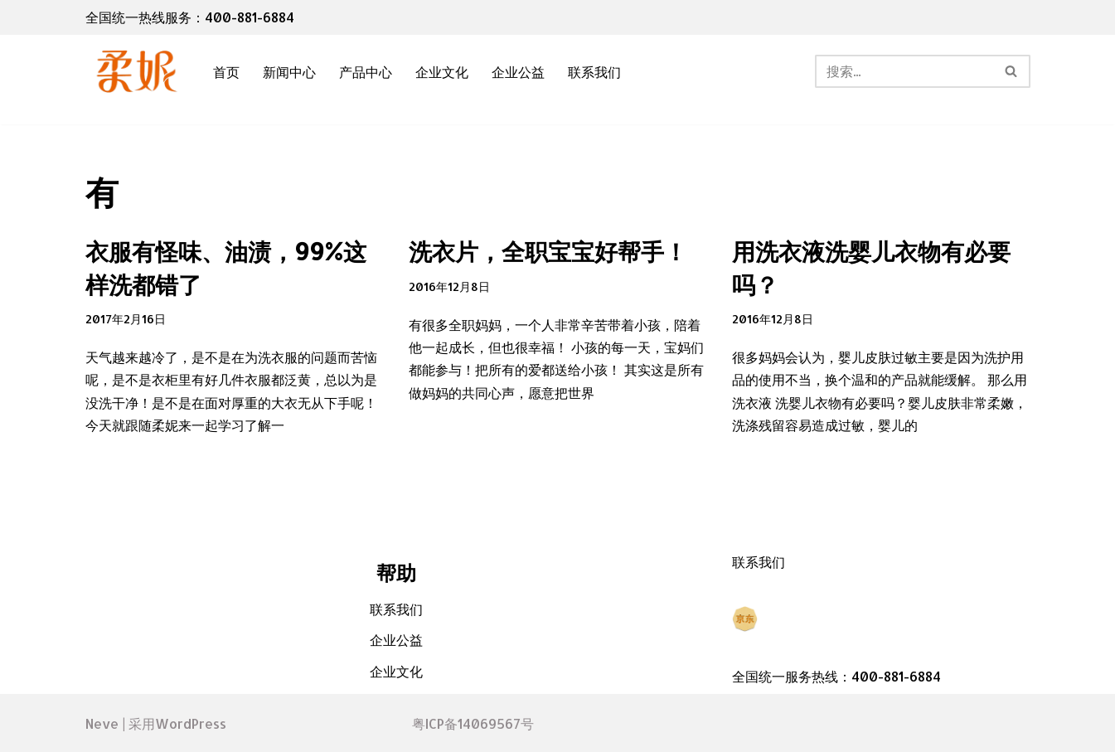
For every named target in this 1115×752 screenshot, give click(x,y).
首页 (226, 71)
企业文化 (441, 71)
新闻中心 (289, 71)
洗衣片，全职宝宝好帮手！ (548, 251)
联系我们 (594, 71)
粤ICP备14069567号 (473, 723)
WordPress (190, 723)
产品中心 (365, 71)
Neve (102, 723)
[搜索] (904, 71)
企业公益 (518, 71)
